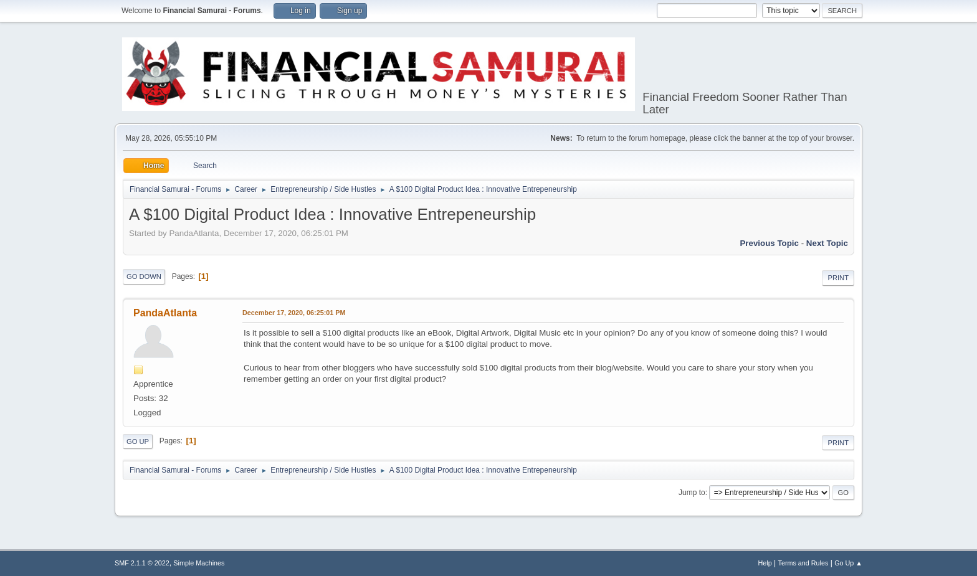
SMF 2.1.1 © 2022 (142, 563)
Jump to (692, 492)
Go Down (143, 276)
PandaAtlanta (165, 313)
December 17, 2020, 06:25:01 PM (293, 312)
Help (765, 563)
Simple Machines (198, 563)
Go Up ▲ (848, 563)
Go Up (137, 441)
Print (838, 277)
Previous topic (769, 243)
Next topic (827, 243)
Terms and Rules (803, 563)
